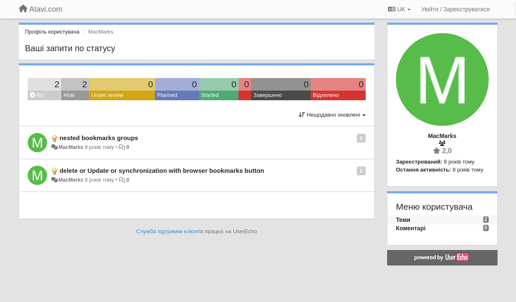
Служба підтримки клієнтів (170, 231)
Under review (107, 95)
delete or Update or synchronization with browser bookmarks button (162, 170)
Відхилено (326, 95)
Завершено (267, 95)
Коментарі (411, 228)
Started (210, 95)
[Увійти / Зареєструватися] (455, 9)
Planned (167, 95)
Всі (37, 95)
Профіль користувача (52, 32)
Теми (403, 219)
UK (399, 9)
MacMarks (71, 147)
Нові (68, 95)
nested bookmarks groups (99, 137)
